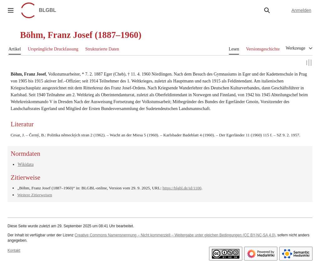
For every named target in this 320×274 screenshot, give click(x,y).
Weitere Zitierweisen (34, 194)
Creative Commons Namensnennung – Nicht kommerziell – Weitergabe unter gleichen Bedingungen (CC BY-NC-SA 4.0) (175, 234)
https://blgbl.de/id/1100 (182, 187)
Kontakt (14, 250)
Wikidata (26, 163)
